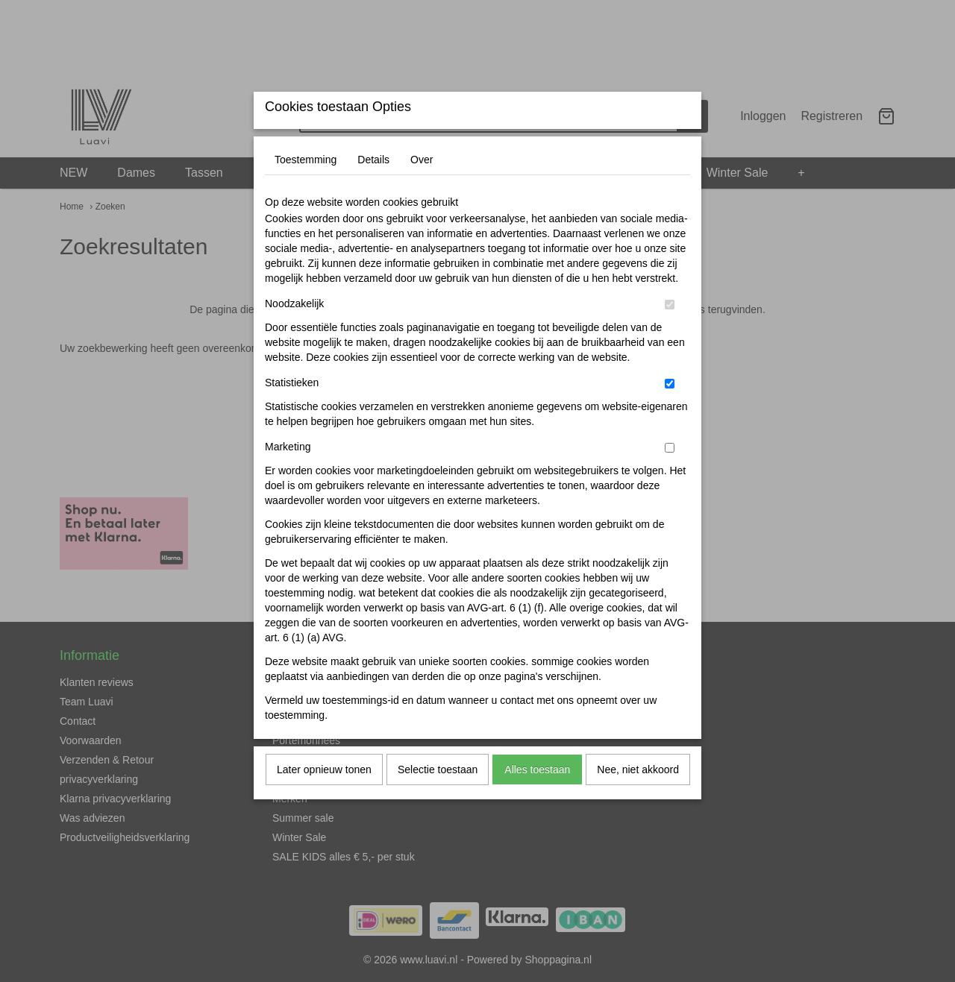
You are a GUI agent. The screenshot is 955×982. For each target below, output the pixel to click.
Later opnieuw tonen (324, 799)
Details (373, 189)
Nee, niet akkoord (638, 799)
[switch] (669, 334)
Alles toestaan (537, 799)
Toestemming (305, 189)
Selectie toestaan (438, 799)
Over (421, 189)
